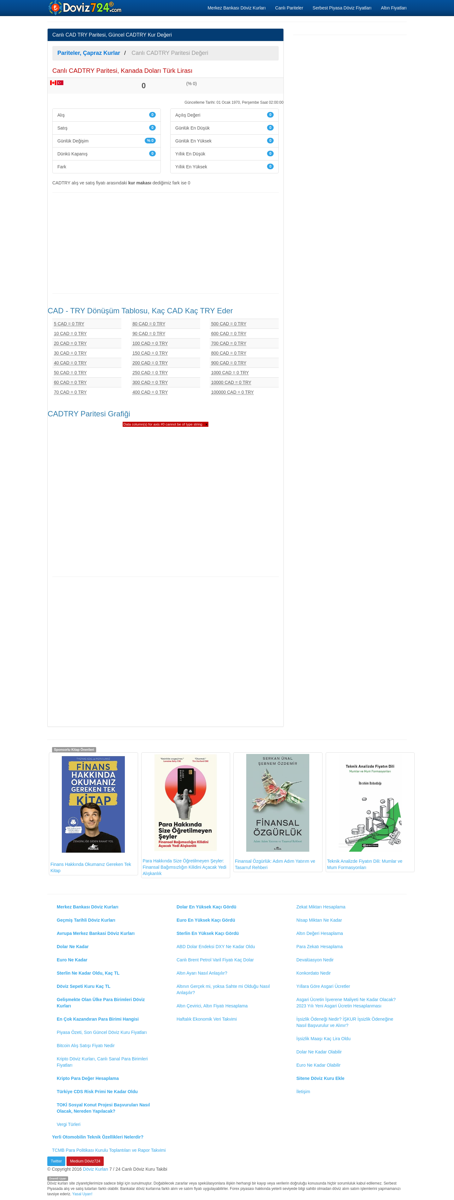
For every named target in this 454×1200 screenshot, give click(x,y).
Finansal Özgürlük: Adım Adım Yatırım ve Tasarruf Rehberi (275, 812)
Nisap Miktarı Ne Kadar (319, 920)
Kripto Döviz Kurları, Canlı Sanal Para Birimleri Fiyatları (102, 1062)
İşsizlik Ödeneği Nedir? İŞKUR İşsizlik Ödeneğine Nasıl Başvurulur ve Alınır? (344, 1022)
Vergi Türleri (68, 1124)
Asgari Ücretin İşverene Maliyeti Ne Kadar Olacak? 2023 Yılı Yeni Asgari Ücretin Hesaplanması (346, 1002)
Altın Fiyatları (394, 7)
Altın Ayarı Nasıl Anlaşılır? (202, 973)
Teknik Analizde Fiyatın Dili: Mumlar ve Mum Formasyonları (365, 812)
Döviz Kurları (95, 1169)
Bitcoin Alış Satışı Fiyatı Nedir (86, 1045)
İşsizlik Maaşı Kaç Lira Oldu (323, 1038)
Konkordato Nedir (313, 973)
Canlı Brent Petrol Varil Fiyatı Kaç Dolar (215, 959)
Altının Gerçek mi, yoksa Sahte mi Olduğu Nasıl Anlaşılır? (223, 989)
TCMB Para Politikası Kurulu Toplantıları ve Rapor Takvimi (109, 1150)
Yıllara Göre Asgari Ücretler (323, 986)
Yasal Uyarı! (82, 1194)
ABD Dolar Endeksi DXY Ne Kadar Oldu (216, 946)
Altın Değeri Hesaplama (319, 933)
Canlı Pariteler (289, 7)
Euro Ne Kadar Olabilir (318, 1065)
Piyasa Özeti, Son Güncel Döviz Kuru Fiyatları (102, 1032)
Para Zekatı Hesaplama (319, 946)
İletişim (303, 1091)
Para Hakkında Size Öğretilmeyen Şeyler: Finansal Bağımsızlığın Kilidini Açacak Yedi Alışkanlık (184, 815)
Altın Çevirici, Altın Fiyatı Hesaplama (212, 1005)
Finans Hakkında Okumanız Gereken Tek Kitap (90, 813)
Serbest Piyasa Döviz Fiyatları (342, 7)
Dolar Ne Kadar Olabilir (319, 1051)
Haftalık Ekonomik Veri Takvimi (207, 1019)
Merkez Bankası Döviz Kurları (236, 7)
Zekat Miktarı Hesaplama (321, 906)
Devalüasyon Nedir (315, 959)
